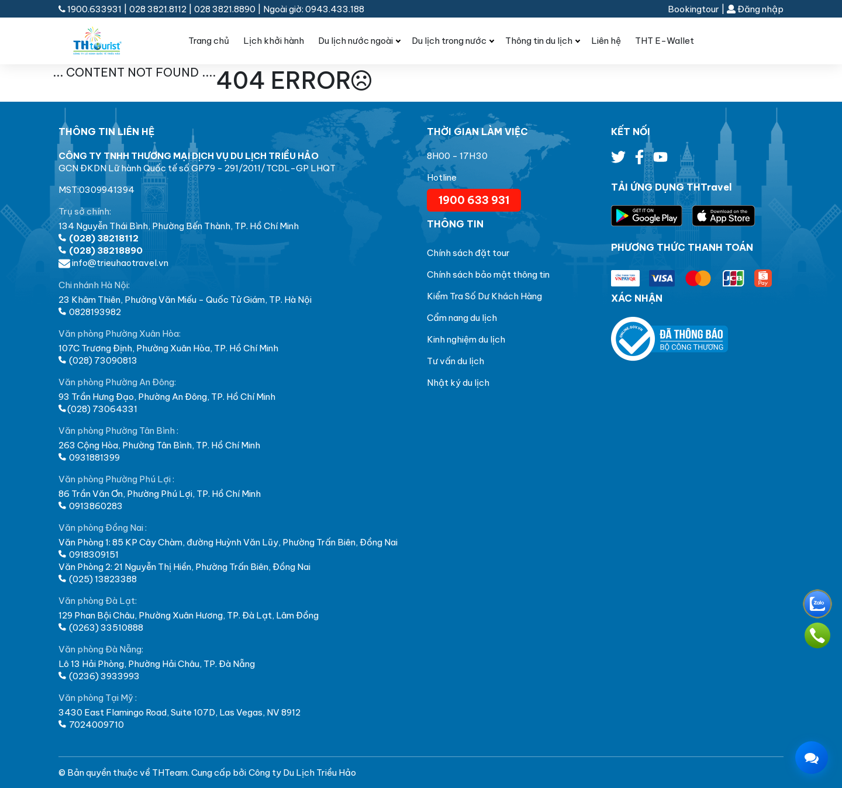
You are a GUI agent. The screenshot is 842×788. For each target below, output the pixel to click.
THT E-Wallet (664, 40)
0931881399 (89, 457)
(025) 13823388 (97, 579)
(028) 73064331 (97, 408)
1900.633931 (90, 9)
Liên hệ (606, 40)
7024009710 (91, 724)
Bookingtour (693, 9)
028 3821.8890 (225, 9)
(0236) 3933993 (99, 676)
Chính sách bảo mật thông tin (488, 274)
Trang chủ (208, 40)
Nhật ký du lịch (458, 382)
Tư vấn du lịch (455, 361)
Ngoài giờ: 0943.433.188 (313, 9)
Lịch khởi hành (273, 40)
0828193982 (89, 311)
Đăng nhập (755, 9)
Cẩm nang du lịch (462, 317)
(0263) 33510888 (100, 627)
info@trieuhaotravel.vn (113, 262)
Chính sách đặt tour (468, 252)
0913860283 (90, 505)
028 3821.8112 (158, 9)
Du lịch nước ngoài (355, 40)
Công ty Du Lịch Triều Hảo (302, 772)
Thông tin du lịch (538, 40)
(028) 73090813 (97, 360)
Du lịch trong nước (449, 40)
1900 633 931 (474, 200)
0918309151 (88, 554)
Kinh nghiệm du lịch (466, 339)
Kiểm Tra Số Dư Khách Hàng (484, 296)
